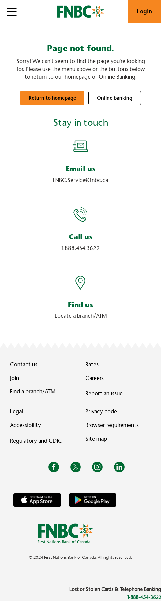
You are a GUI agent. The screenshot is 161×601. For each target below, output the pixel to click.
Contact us (23, 364)
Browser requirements (112, 425)
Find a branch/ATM (32, 391)
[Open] (11, 11)
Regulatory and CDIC (37, 440)
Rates (92, 364)
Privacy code (101, 411)
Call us (80, 236)
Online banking (114, 98)
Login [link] (144, 11)
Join (14, 378)
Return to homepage (52, 98)
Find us (80, 304)
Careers (94, 378)
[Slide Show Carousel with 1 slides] (80, 234)
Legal (16, 411)
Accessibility (25, 425)
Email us (80, 168)
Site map (96, 438)
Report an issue (104, 393)
